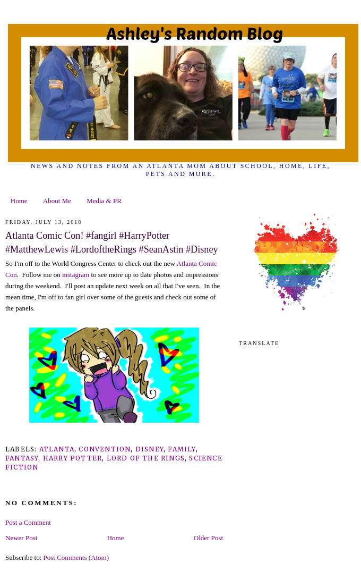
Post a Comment (28, 522)
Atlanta (56, 449)
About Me (57, 201)
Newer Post (21, 538)
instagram (76, 275)
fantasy (21, 458)
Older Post (208, 538)
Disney (149, 449)
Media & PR (104, 201)
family (181, 449)
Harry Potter (72, 458)
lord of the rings (146, 458)
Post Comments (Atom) (76, 557)
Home (19, 201)
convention (105, 449)
